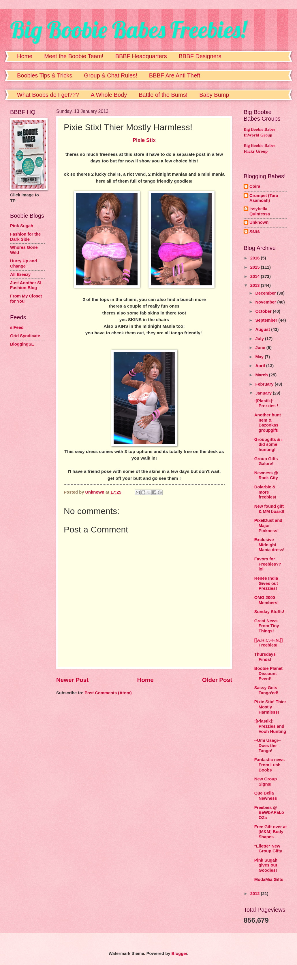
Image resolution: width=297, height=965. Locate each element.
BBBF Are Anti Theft (174, 75)
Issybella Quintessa (259, 211)
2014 (255, 276)
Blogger (179, 953)
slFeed (17, 327)
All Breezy (20, 274)
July (260, 338)
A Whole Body (109, 95)
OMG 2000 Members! (266, 600)
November (266, 302)
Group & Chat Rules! (110, 75)
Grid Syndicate (25, 335)
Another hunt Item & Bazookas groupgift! (267, 423)
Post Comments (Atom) (108, 693)
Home (24, 56)
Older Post (217, 679)
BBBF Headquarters (141, 56)
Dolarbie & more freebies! (265, 492)
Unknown (258, 222)
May (260, 356)
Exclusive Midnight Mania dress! (269, 544)
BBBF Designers (200, 56)
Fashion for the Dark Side (25, 237)
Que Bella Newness (265, 796)
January (264, 393)
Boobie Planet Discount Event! (268, 673)
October (264, 311)
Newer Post (72, 679)
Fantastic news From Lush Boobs (269, 764)
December (266, 293)
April (260, 365)
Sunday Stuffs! (269, 611)
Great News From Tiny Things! (266, 626)
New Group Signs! (265, 781)
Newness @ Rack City (266, 475)
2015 (255, 267)
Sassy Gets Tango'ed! (266, 690)
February (265, 384)
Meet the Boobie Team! (73, 56)
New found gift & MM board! (269, 509)
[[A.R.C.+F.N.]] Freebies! (268, 643)
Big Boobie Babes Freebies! (128, 29)
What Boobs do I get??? (48, 95)
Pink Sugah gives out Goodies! (265, 865)
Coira (254, 186)
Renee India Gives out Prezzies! (266, 583)
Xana (254, 231)
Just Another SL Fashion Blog (26, 285)
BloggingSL (22, 344)
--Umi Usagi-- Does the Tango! (267, 745)
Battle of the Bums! (163, 95)
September (266, 320)
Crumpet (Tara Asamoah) (263, 198)
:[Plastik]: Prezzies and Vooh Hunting (270, 726)
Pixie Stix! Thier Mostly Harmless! (270, 706)
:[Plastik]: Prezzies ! (266, 403)
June (260, 347)
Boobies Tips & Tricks (44, 75)
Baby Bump (214, 95)
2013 (255, 285)
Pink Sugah (21, 225)
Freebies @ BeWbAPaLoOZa (269, 812)
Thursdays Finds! (265, 657)
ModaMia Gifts (268, 879)
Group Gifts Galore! (266, 461)
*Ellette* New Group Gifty (268, 849)
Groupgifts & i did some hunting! (268, 444)
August (263, 329)
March (262, 375)
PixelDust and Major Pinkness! (268, 525)
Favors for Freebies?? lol (267, 564)
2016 (255, 258)
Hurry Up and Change (23, 263)
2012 (255, 893)
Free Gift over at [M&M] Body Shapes (270, 831)
